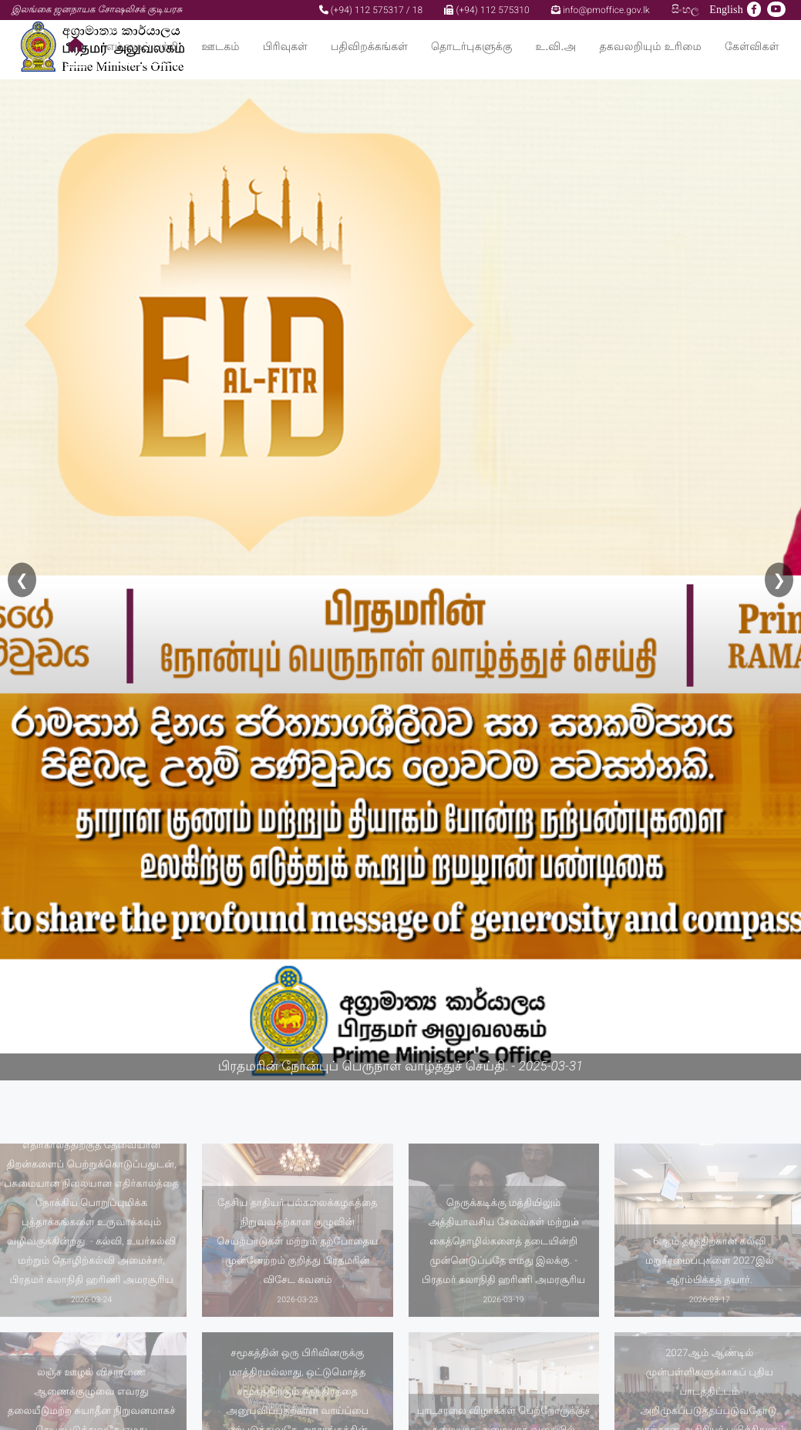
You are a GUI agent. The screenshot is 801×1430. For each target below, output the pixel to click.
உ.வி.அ (555, 46)
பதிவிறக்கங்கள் (369, 46)
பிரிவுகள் (285, 46)
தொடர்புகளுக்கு (471, 46)
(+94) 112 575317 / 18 (371, 10)
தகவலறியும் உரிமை (650, 46)
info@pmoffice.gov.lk (600, 10)
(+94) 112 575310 (486, 10)
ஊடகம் (220, 46)
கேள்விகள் (752, 46)
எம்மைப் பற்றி (142, 46)
